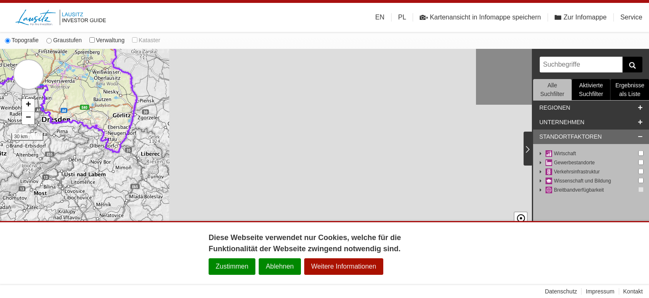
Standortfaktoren (570, 136)
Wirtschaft (561, 154)
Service (631, 17)
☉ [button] (520, 211)
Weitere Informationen (343, 266)
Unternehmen (561, 122)
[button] (28, 105)
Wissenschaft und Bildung (578, 181)
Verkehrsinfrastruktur (573, 172)
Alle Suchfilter (552, 89)
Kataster (146, 40)
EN (380, 17)
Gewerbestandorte (570, 163)
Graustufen (64, 40)
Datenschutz (561, 291)
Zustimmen (232, 266)
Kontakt (633, 291)
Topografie (21, 40)
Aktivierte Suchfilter (591, 89)
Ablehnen (280, 266)
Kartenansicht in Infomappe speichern (480, 17)
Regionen (554, 107)
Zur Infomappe (581, 17)
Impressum (600, 291)
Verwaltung (107, 40)
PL (402, 17)
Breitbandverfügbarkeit (575, 190)
